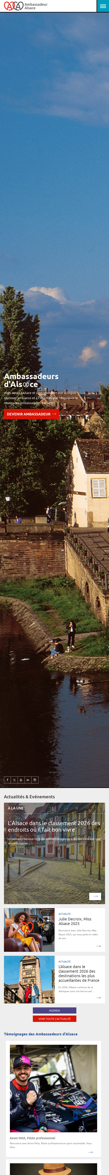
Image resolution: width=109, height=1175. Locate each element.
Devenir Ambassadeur (31, 414)
